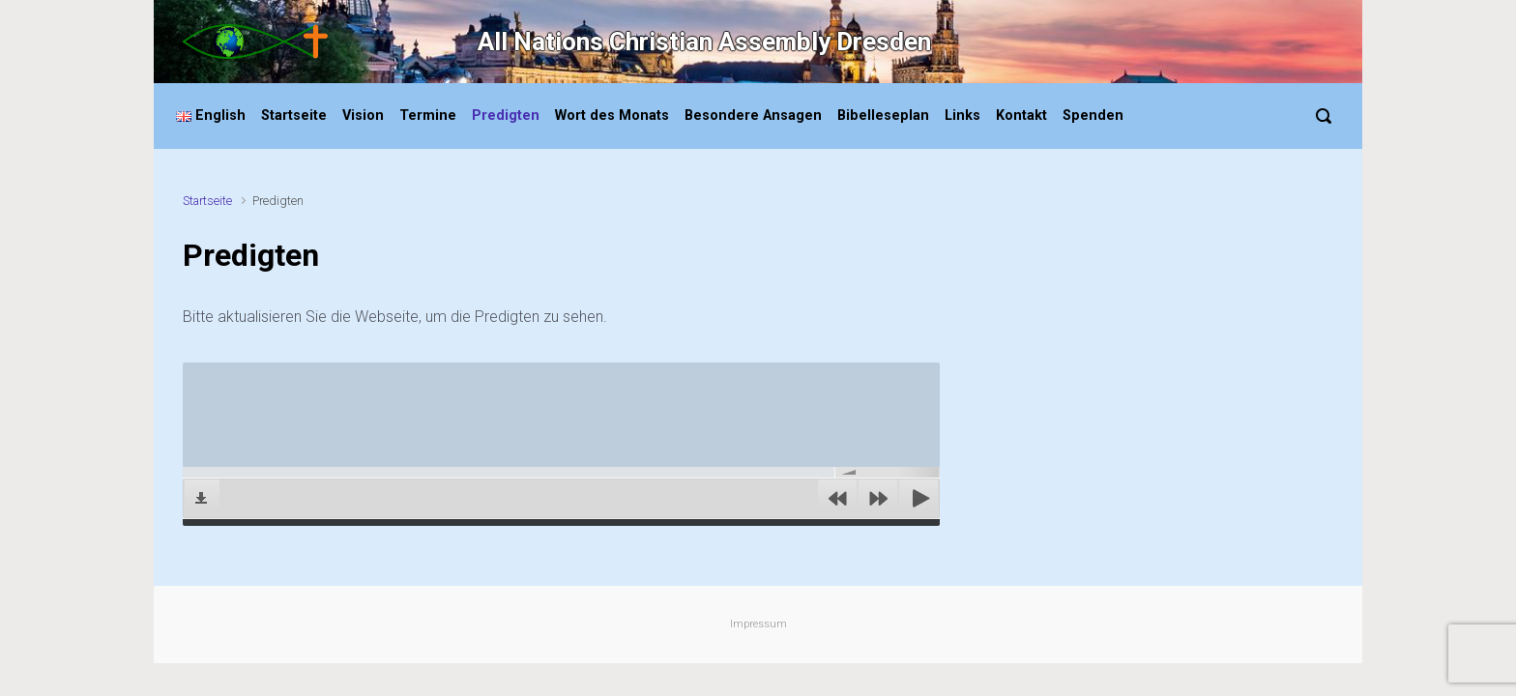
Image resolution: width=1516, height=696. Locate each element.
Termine (427, 115)
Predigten (505, 115)
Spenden (1093, 115)
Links (962, 115)
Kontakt (1021, 115)
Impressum (758, 624)
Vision (363, 115)
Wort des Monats (612, 115)
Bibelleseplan (883, 115)
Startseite (294, 115)
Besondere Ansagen (753, 115)
